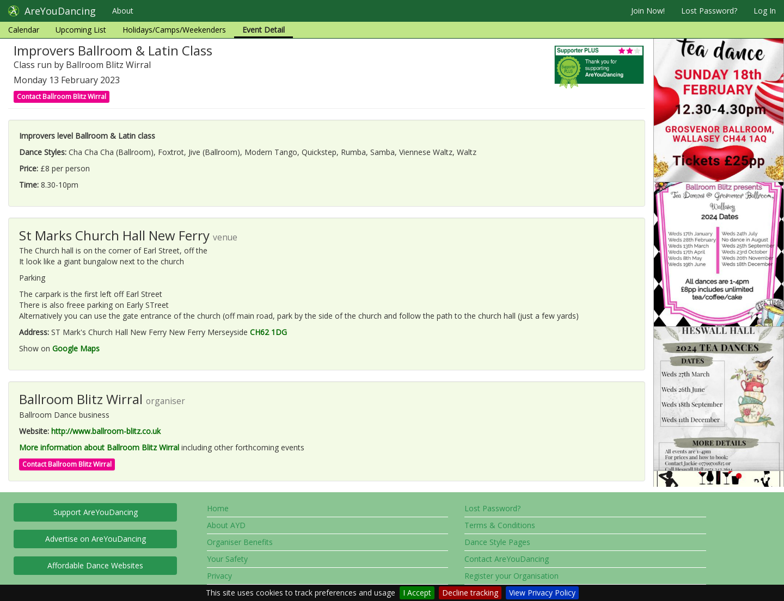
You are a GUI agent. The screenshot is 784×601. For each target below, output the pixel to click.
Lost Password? (709, 10)
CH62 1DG (268, 332)
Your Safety (227, 559)
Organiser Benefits (240, 542)
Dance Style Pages (497, 542)
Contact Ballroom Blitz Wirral (61, 96)
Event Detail (263, 29)
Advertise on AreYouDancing (95, 539)
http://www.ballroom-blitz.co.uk (106, 431)
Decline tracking (470, 592)
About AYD (226, 525)
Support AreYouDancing (95, 512)
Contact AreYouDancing (506, 559)
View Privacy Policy (542, 592)
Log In (765, 10)
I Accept (417, 592)
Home (218, 508)
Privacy (219, 576)
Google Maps (76, 348)
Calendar (23, 29)
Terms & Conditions (499, 525)
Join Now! (648, 10)
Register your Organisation (511, 576)
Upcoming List (81, 29)
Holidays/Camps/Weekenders (174, 29)
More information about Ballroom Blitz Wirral (99, 447)
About (122, 10)
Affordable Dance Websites (95, 565)
